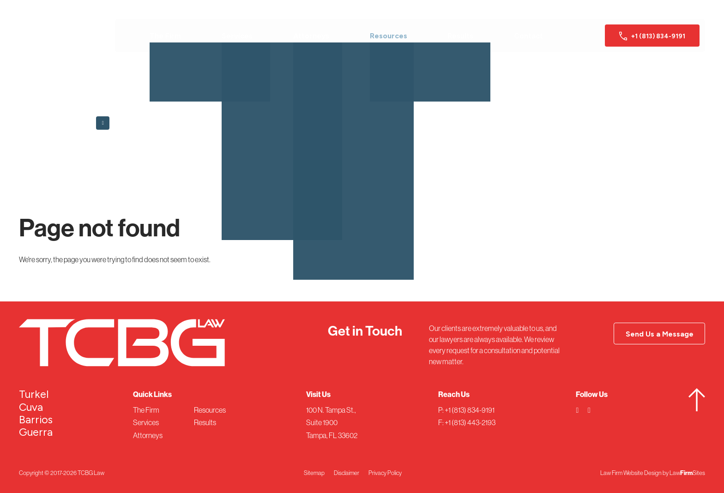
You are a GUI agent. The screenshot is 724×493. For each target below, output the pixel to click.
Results (460, 35)
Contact (528, 35)
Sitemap (314, 472)
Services (237, 35)
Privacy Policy (385, 472)
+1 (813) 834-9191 (652, 36)
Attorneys (311, 35)
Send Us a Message (660, 334)
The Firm (165, 35)
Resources (388, 35)
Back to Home (126, 121)
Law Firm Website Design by (634, 472)
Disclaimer (346, 472)
